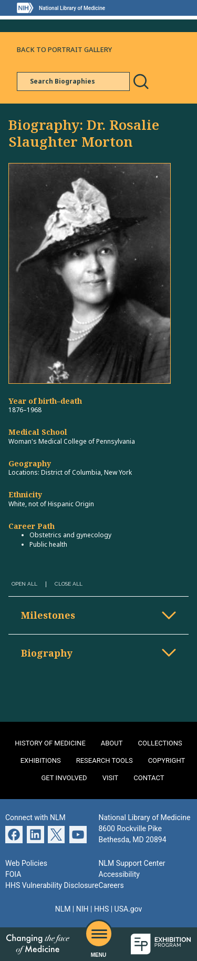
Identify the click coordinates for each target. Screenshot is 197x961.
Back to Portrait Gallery (64, 49)
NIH (82, 909)
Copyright (166, 760)
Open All (24, 584)
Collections (160, 743)
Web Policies (26, 863)
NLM (63, 909)
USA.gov (128, 909)
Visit (110, 778)
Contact (148, 778)
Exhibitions (40, 760)
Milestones (48, 615)
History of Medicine (50, 743)
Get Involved (64, 778)
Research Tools (104, 760)
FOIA (13, 874)
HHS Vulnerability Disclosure (51, 885)
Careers (111, 885)
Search (140, 81)
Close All (68, 584)
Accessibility (119, 874)
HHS (101, 909)
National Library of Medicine (72, 8)
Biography (46, 653)
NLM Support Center (132, 863)
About (112, 743)
